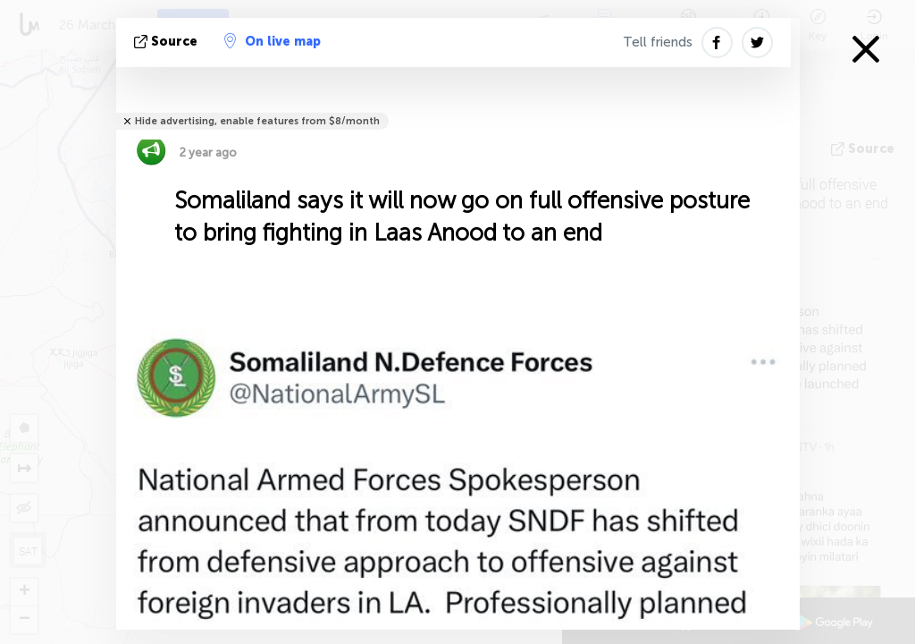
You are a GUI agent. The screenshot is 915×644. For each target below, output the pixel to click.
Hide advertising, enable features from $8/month (257, 121)
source (167, 41)
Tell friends (658, 42)
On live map (272, 41)
